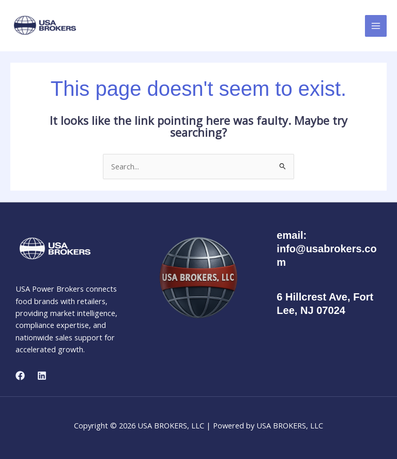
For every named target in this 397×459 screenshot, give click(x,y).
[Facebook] (20, 375)
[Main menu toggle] (376, 26)
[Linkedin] (42, 375)
